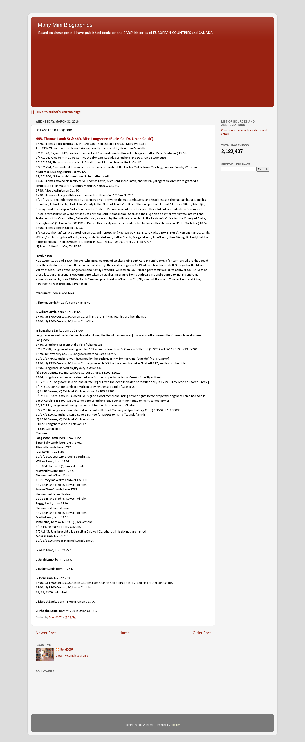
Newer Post (46, 633)
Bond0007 (66, 649)
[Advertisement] (152, 69)
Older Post (202, 633)
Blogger (175, 725)
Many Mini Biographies (65, 25)
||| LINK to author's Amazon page (56, 112)
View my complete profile (72, 655)
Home (124, 633)
